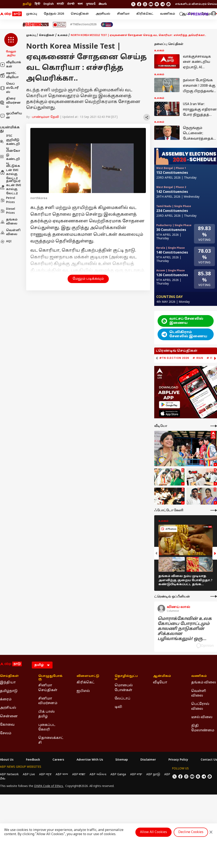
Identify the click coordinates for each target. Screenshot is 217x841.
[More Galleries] (213, 510)
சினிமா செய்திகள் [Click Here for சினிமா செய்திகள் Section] (47, 687)
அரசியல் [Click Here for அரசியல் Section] (8, 708)
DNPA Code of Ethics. (49, 786)
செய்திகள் (80, 14)
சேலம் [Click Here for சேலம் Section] (5, 733)
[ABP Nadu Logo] (11, 14)
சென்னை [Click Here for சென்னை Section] (9, 716)
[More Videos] (213, 426)
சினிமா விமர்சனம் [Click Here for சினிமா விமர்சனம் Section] (47, 701)
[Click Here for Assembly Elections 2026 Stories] (36, 25)
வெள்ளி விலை (10, 232)
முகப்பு (31, 14)
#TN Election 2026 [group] (174, 358)
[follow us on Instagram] (156, 4)
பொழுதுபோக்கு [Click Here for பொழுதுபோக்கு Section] (50, 678)
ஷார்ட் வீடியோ (9, 75)
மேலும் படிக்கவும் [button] (88, 279)
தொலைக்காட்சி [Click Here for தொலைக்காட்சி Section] (50, 740)
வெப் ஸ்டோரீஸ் (9, 88)
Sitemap (121, 760)
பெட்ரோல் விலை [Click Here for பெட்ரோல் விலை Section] (200, 706)
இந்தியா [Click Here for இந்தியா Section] (8, 682)
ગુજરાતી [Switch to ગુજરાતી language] (90, 4)
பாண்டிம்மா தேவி (45, 117)
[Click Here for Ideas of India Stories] (59, 24)
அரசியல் (103, 14)
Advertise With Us (90, 760)
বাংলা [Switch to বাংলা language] (80, 4)
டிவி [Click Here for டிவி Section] (118, 707)
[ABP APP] (169, 404)
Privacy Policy (178, 760)
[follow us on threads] (145, 4)
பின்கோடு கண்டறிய (10, 157)
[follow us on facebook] (139, 4)
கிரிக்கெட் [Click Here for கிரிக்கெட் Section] (85, 682)
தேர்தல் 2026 (54, 14)
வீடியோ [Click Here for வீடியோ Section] (160, 682)
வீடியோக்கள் (10, 64)
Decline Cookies (190, 832)
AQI (6, 241)
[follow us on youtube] (150, 4)
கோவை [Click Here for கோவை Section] (7, 725)
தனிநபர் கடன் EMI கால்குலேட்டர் (10, 187)
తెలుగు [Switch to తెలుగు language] (103, 4)
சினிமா (123, 14)
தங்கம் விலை (9, 222)
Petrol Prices (7, 200)
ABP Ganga (118, 774)
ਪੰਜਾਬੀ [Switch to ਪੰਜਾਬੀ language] (70, 4)
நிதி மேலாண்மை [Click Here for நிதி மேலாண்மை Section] (202, 728)
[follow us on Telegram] (162, 4)
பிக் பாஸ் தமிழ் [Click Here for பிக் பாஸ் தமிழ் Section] (46, 714)
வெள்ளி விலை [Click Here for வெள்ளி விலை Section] (198, 693)
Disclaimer (148, 760)
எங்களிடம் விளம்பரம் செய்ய (196, 4)
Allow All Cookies (153, 832)
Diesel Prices (7, 211)
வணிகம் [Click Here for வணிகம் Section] (199, 676)
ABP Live (29, 774)
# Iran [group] (198, 358)
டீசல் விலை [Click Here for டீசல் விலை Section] (201, 717)
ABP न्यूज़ (45, 774)
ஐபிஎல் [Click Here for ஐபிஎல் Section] (83, 691)
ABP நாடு (153, 774)
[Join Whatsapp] (168, 4)
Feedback (33, 760)
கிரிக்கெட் (144, 14)
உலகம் (63, 35)
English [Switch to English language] (49, 4)
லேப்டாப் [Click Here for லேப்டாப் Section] (122, 699)
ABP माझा (78, 774)
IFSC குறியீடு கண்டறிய (10, 142)
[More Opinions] (213, 596)
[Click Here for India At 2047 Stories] (107, 24)
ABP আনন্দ (62, 774)
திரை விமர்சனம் (10, 103)
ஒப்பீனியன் (11, 116)
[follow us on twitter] (133, 4)
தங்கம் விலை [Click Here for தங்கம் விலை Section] (203, 682)
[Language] (42, 665)
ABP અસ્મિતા (98, 774)
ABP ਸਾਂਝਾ (136, 774)
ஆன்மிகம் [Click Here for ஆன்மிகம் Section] (162, 676)
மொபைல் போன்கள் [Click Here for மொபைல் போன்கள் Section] (124, 687)
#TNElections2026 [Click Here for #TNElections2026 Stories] (83, 24)
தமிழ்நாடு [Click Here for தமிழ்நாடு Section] (9, 691)
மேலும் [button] (209, 14)
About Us (6, 760)
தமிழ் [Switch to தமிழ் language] (27, 4)
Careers (58, 760)
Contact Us (209, 760)
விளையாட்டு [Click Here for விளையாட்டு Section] (88, 676)
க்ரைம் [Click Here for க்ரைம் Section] (6, 699)
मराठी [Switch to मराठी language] (60, 4)
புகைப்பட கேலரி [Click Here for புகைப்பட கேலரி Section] (46, 727)
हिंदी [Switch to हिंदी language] (37, 4)
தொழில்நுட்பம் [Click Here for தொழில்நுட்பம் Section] (126, 678)
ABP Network (9, 774)
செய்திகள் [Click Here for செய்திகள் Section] (9, 676)
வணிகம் (167, 14)
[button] (11, 45)
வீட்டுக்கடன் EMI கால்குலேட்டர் (10, 172)
